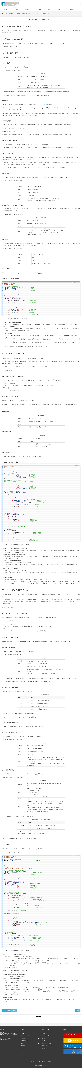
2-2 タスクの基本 (44, 104)
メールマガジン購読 (41, 1061)
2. (9, 1010)
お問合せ (33, 1061)
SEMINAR (44, 1038)
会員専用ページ (61, 9)
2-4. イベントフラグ (72, 594)
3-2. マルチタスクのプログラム (10, 599)
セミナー (49, 9)
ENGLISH (72, 9)
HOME (5, 9)
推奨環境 (49, 1061)
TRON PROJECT (39, 9)
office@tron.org (6, 1039)
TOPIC (43, 1040)
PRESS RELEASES (46, 1035)
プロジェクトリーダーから (47, 1045)
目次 (78, 1010)
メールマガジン (45, 1048)
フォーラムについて (16, 9)
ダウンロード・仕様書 (46, 1043)
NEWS (43, 1033)
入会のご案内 (27, 9)
